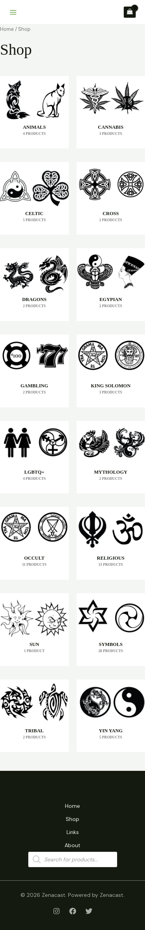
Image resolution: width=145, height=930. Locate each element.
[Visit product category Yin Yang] (111, 715)
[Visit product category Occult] (34, 543)
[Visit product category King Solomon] (111, 371)
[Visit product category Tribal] (34, 715)
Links (73, 832)
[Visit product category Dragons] (34, 284)
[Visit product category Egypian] (111, 284)
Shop (72, 819)
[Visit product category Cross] (111, 198)
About (72, 845)
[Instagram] (56, 911)
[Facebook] (72, 911)
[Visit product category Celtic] (34, 198)
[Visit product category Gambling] (34, 371)
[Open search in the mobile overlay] (72, 859)
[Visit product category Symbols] (111, 629)
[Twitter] (88, 911)
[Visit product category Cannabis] (111, 112)
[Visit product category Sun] (34, 629)
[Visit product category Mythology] (111, 457)
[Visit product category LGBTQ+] (34, 457)
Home (7, 29)
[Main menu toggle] (13, 12)
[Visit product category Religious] (111, 543)
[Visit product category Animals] (34, 112)
